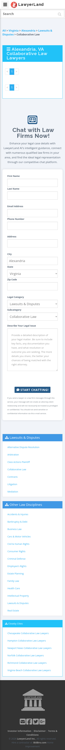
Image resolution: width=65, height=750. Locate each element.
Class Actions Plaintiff (18, 462)
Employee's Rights (16, 566)
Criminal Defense (16, 558)
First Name (13, 176)
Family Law (13, 580)
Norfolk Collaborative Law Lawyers (25, 655)
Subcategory (14, 309)
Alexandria (28, 30)
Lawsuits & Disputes (25, 437)
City (9, 254)
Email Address (15, 206)
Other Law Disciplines (26, 504)
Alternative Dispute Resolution (23, 447)
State (10, 266)
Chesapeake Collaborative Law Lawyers (28, 633)
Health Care (13, 588)
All (4, 30)
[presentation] (32, 379)
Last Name (13, 188)
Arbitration (13, 454)
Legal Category (15, 297)
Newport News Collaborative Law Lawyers (29, 648)
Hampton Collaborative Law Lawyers (26, 640)
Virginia (14, 30)
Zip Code (12, 279)
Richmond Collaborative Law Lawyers (27, 662)
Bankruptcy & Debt (17, 521)
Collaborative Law (16, 469)
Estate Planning (15, 573)
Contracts (12, 476)
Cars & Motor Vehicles (19, 536)
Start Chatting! (32, 390)
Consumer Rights (16, 551)
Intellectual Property (18, 595)
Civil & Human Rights (18, 543)
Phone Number (15, 218)
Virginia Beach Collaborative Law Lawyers (29, 670)
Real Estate (13, 610)
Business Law (14, 529)
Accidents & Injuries (17, 514)
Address (11, 236)
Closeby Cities (15, 623)
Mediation (12, 491)
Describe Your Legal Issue (21, 325)
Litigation (12, 484)
